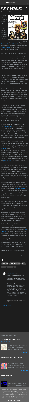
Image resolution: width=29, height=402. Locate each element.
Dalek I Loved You (5, 47)
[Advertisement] (14, 319)
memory (10, 267)
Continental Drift (6, 376)
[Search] (27, 3)
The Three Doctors (20, 188)
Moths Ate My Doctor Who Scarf (9, 43)
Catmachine (10, 3)
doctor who (5, 263)
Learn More (12, 400)
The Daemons (8, 126)
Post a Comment (7, 305)
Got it (19, 400)
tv (14, 267)
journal (23, 263)
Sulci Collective (11, 273)
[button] (27, 8)
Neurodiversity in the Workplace (11, 357)
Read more (24, 352)
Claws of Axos (7, 160)
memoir (4, 267)
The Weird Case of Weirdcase (10, 339)
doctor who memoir (15, 263)
